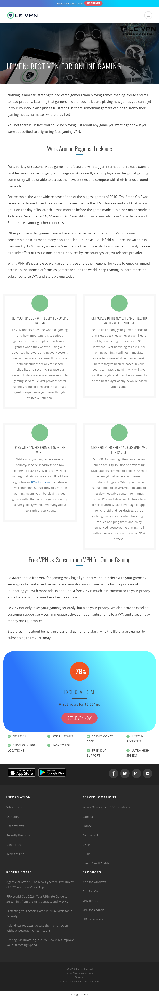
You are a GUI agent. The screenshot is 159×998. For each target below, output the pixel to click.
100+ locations (40, 482)
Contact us (13, 845)
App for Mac (91, 891)
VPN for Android (94, 910)
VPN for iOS (90, 901)
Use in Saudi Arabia (96, 863)
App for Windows (94, 882)
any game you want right (112, 125)
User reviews (15, 826)
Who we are (14, 807)
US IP (86, 854)
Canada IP (89, 817)
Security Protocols (18, 835)
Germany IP (90, 835)
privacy (103, 608)
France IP (89, 826)
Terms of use (15, 854)
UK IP (86, 845)
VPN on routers (93, 919)
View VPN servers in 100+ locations (106, 807)
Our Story (12, 817)
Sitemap (79, 977)
